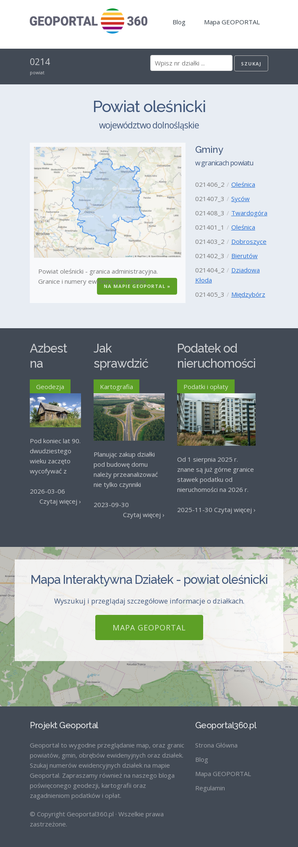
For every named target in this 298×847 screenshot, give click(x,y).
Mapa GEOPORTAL (232, 22)
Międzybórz (248, 294)
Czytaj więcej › (60, 501)
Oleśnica (243, 184)
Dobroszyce (249, 241)
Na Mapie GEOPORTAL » (137, 286)
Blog (179, 22)
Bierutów (244, 255)
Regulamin (210, 780)
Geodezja (50, 386)
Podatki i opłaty (205, 386)
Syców (240, 198)
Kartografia (116, 386)
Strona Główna (216, 738)
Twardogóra (249, 213)
